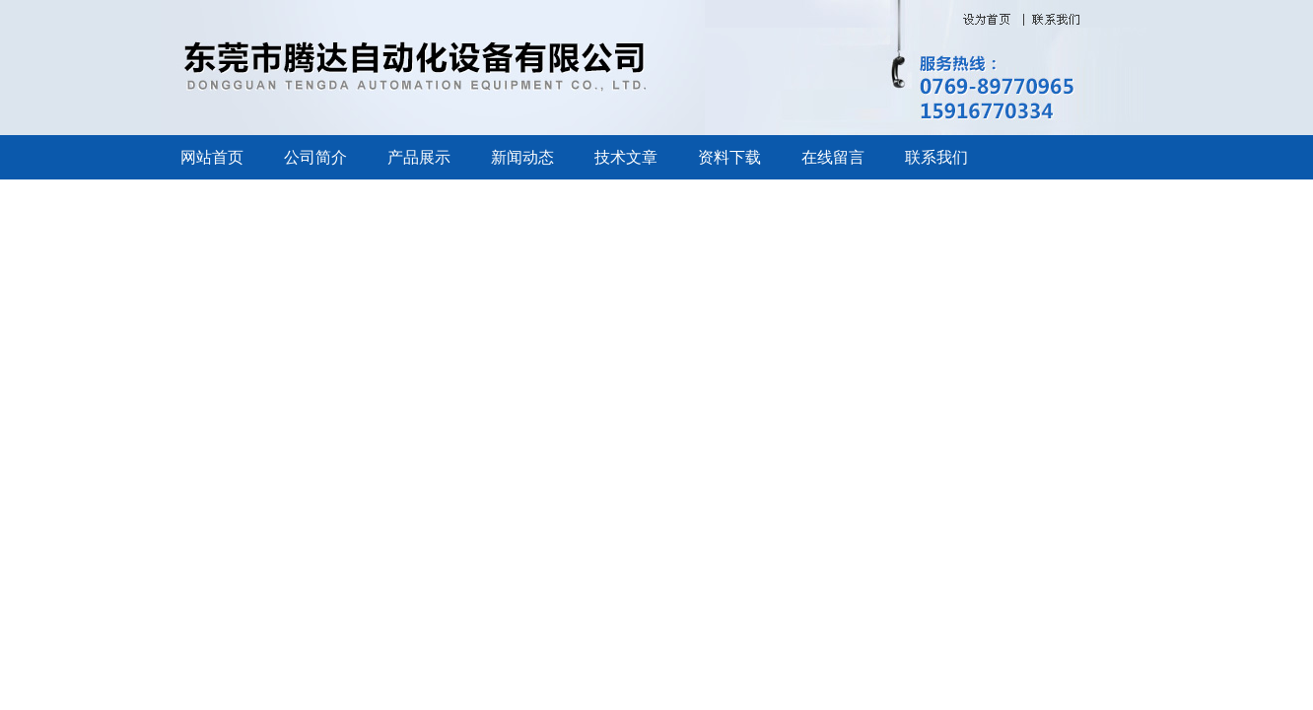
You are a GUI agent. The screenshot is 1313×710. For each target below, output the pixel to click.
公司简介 (315, 157)
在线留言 (832, 157)
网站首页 (211, 157)
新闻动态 (522, 157)
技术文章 (625, 157)
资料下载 (729, 157)
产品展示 (418, 157)
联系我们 (936, 157)
